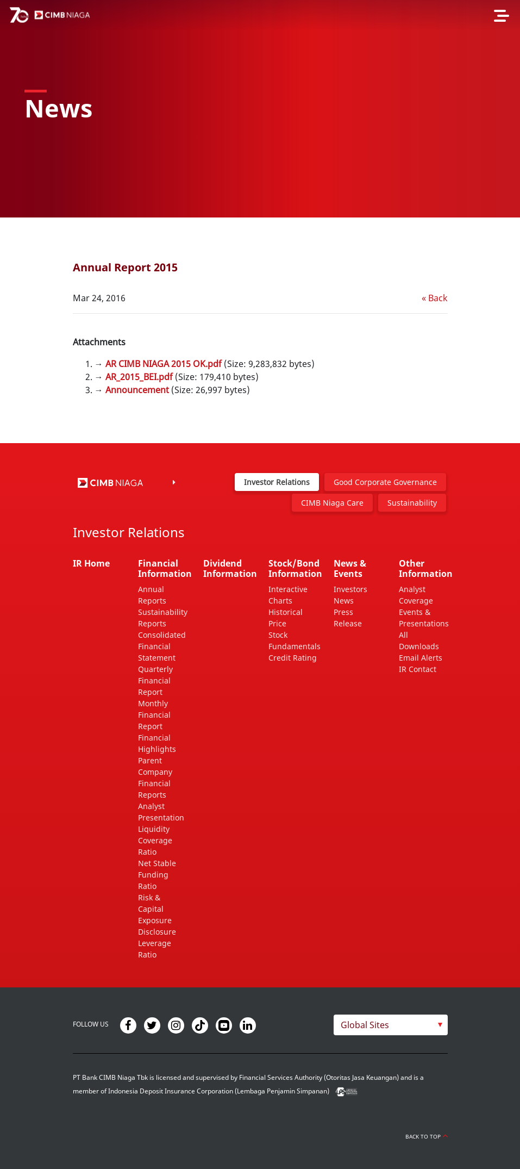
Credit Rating (292, 657)
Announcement (137, 390)
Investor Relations (277, 482)
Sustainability (412, 503)
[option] (260, 108)
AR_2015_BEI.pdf (139, 377)
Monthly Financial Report (154, 714)
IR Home (91, 563)
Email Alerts (420, 657)
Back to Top (426, 1136)
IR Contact (417, 669)
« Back (435, 298)
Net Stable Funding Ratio (157, 874)
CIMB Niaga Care (332, 503)
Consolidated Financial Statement (162, 646)
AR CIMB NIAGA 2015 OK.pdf (163, 364)
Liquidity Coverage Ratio (155, 840)
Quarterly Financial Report (155, 680)
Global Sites (365, 1025)
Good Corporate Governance (385, 482)
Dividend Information (230, 568)
